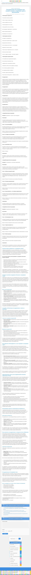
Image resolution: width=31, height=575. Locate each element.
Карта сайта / (22, 573)
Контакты (26, 573)
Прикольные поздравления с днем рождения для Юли (13, 507)
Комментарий (4, 521)
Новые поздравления (6, 2)
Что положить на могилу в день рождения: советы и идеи (14, 510)
